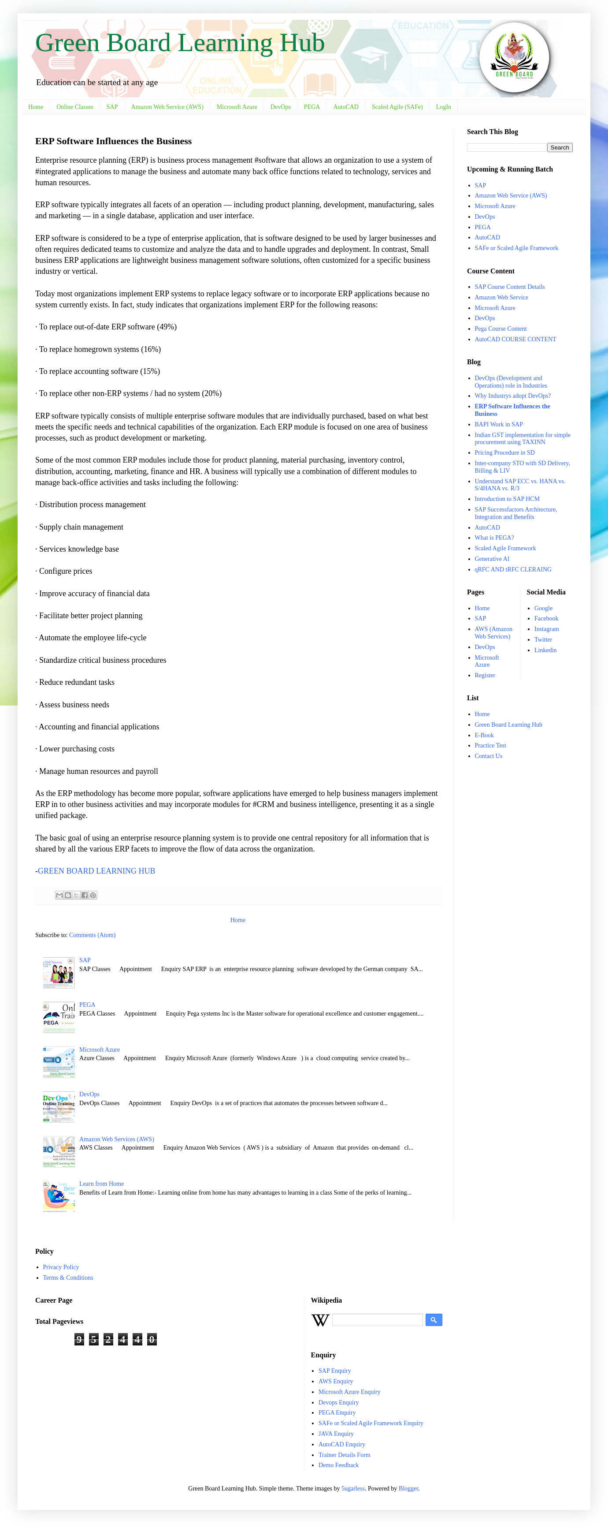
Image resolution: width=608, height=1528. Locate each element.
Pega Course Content (501, 328)
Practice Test (490, 745)
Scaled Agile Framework (505, 548)
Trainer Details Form (345, 1455)
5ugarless (353, 1488)
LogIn (443, 107)
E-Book (484, 735)
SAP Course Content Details (510, 287)
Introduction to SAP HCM (507, 499)
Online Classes (74, 107)
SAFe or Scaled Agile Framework (517, 248)
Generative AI (492, 559)
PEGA (312, 107)
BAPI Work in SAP (499, 424)
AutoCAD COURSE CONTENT (515, 339)
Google (543, 608)
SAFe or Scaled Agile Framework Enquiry (371, 1423)
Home (35, 107)
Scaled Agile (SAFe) (397, 107)
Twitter (543, 639)
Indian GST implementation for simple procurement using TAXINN (523, 439)
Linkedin (545, 650)
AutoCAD (346, 107)
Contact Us (489, 756)
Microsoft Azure (237, 107)
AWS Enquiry (336, 1381)
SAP (112, 107)
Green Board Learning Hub (180, 42)
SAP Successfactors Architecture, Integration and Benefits (516, 513)
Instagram (546, 629)
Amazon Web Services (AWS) (116, 1139)
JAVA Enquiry (336, 1434)
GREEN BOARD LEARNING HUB (97, 871)
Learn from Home (101, 1184)
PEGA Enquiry (337, 1412)
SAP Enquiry (335, 1370)
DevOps (281, 107)
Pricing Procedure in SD (505, 452)
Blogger (408, 1488)
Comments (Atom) (92, 935)
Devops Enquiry (339, 1402)
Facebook (546, 618)
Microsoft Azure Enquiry (350, 1392)
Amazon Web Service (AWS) (167, 107)
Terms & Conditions (68, 1277)
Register (485, 675)
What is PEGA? (494, 537)
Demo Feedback (339, 1465)
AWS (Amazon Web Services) (494, 633)
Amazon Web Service (501, 297)
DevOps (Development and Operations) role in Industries (511, 382)
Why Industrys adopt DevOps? (513, 395)
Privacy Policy (61, 1267)
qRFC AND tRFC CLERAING (513, 569)
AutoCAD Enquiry (342, 1444)
